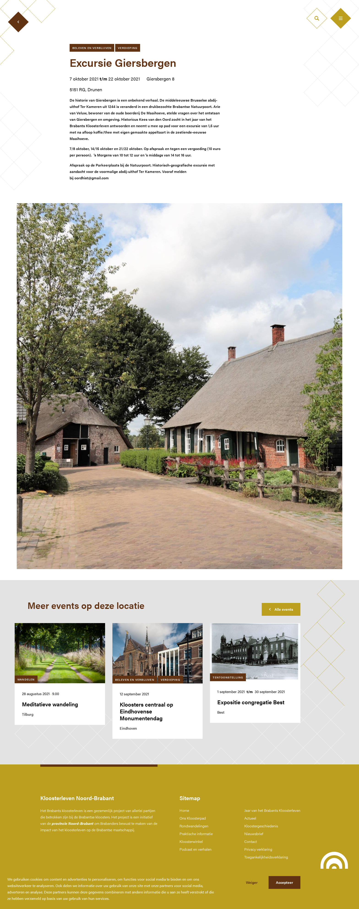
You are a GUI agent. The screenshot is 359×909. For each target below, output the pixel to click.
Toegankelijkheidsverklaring (266, 857)
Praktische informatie (196, 833)
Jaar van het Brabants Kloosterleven (272, 810)
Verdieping (127, 48)
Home (184, 810)
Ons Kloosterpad (193, 818)
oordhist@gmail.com (91, 177)
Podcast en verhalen (196, 849)
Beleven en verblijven (92, 48)
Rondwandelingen (194, 825)
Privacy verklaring (258, 849)
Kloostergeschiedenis (261, 825)
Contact (250, 841)
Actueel (250, 818)
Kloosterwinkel (191, 841)
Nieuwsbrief (253, 833)
